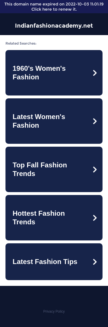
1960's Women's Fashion (39, 72)
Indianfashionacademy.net (54, 25)
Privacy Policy (54, 311)
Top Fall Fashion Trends (40, 169)
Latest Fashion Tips (45, 261)
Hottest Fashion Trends (39, 217)
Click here (41, 9)
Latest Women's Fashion (39, 121)
